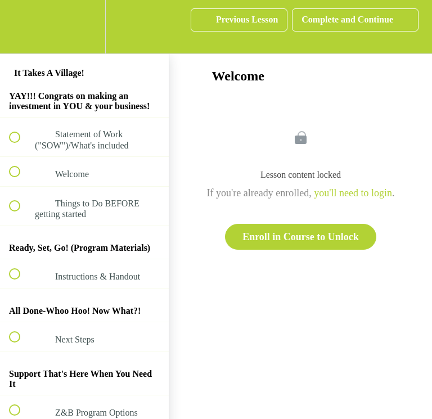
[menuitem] (84, 26)
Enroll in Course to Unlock (300, 236)
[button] (21, 26)
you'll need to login (353, 193)
